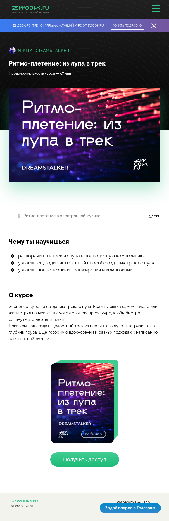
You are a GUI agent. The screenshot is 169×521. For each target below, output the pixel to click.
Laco (146, 502)
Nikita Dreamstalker (43, 50)
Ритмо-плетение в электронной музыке (61, 216)
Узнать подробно (127, 25)
